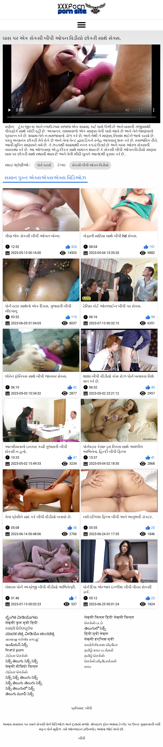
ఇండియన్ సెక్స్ (16, 644)
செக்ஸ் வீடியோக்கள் (100, 661)
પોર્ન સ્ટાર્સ (44, 165)
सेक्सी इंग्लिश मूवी (99, 639)
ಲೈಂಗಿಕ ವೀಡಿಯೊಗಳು (21, 617)
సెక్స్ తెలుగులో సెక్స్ (20, 688)
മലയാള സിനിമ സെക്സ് (21, 639)
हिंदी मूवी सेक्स (96, 634)
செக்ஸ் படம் (93, 623)
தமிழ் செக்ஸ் (94, 655)
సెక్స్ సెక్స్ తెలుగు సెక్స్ (21, 677)
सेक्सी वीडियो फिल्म (21, 666)
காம (87, 666)
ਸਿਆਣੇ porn (14, 650)
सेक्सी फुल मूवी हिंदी (21, 623)
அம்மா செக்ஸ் (16, 655)
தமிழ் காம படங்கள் (99, 650)
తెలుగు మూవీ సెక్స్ (19, 694)
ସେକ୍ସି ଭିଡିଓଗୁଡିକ (19, 628)
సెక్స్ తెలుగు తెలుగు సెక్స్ (23, 683)
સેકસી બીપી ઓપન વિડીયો (90, 165)
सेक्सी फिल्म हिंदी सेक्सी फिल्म (109, 617)
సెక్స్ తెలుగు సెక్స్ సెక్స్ (21, 661)
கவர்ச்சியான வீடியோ (101, 644)
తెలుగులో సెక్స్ (95, 628)
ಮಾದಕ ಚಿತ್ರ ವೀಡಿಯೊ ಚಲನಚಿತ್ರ (30, 634)
